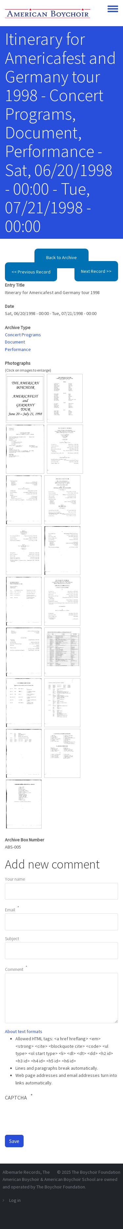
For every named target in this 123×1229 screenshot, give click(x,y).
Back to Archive (61, 257)
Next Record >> (96, 271)
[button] (25, 398)
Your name (15, 879)
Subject (12, 938)
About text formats (23, 1031)
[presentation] (55, 1117)
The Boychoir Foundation (96, 1172)
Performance (18, 349)
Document (15, 342)
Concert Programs (23, 335)
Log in (15, 1200)
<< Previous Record (31, 272)
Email (10, 910)
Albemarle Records (21, 1172)
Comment (14, 969)
